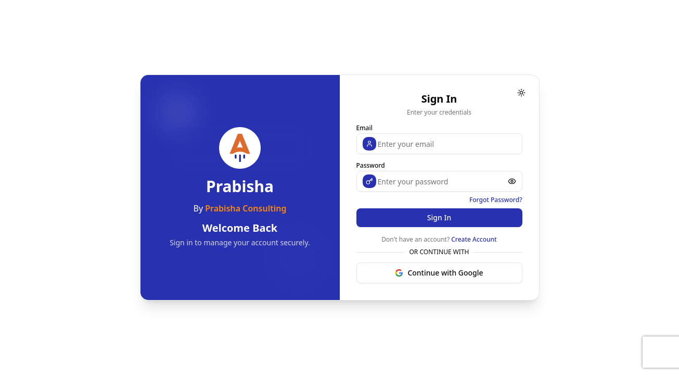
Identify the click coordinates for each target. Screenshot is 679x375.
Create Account (473, 239)
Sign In (439, 217)
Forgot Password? (495, 200)
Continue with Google (439, 273)
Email (364, 127)
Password (370, 165)
